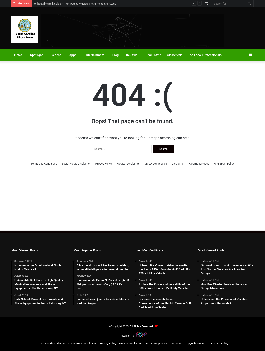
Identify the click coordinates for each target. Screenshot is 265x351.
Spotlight (36, 55)
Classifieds (174, 55)
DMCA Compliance (155, 163)
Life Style (130, 55)
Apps (72, 55)
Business (54, 55)
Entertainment (94, 55)
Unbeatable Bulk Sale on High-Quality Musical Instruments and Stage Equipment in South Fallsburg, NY (95, 3)
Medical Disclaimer (128, 163)
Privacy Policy (103, 163)
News (18, 55)
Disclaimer (178, 163)
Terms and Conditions (44, 163)
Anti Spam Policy (224, 163)
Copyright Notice (199, 163)
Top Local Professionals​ (205, 55)
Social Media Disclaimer (76, 163)
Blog (115, 55)
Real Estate (153, 55)
